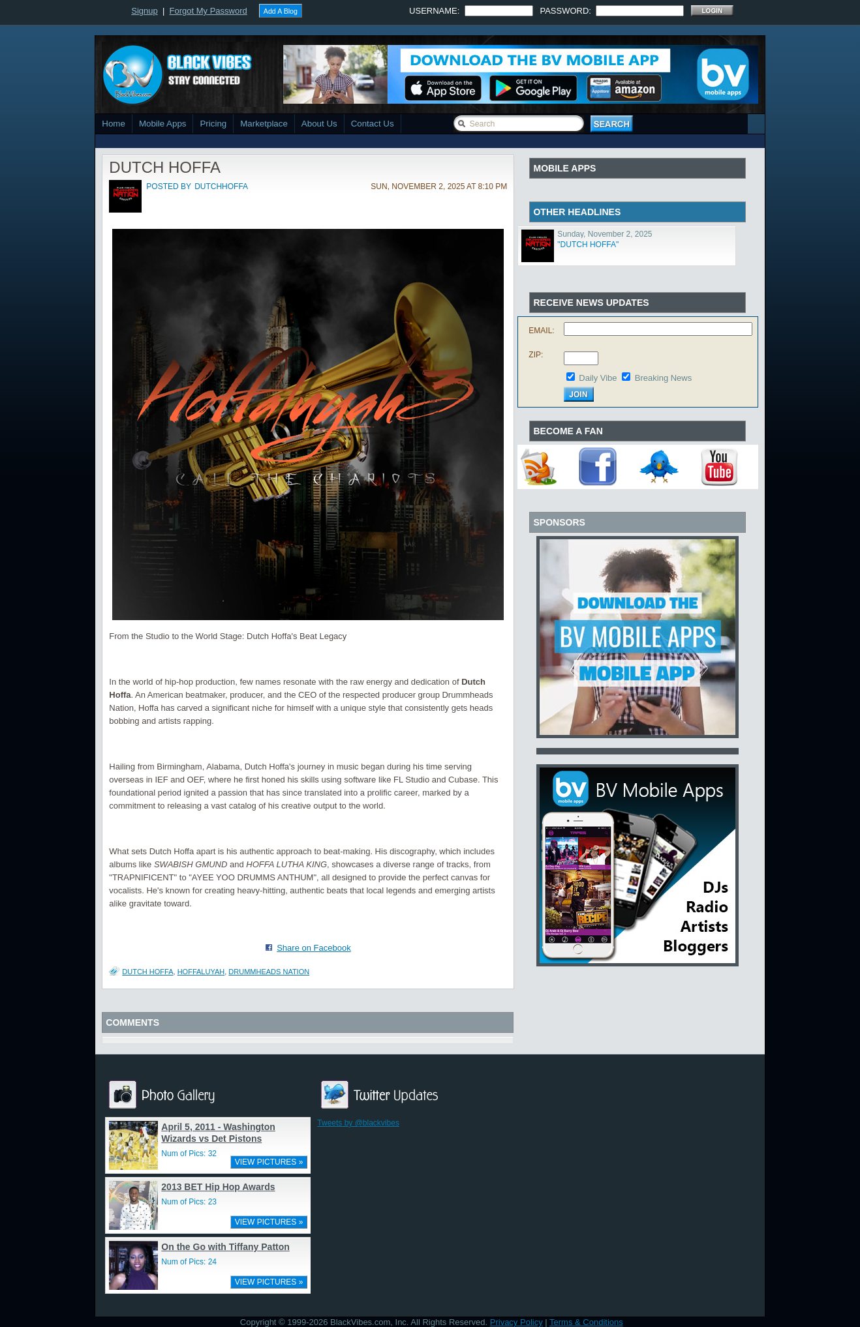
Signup (144, 11)
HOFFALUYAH (201, 972)
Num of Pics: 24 (189, 1261)
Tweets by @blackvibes (358, 1122)
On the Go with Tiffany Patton (225, 1247)
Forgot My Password (208, 11)
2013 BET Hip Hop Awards (218, 1187)
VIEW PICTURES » (269, 1162)
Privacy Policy (516, 1322)
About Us (319, 123)
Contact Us (372, 123)
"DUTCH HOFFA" (588, 244)
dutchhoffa (221, 186)
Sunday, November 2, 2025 (604, 234)
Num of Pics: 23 (189, 1201)
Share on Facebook (313, 948)
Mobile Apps (163, 123)
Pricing (213, 123)
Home (113, 123)
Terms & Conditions (586, 1322)
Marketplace (264, 123)
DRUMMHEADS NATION (268, 972)
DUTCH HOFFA (147, 972)
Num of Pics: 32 (189, 1153)
